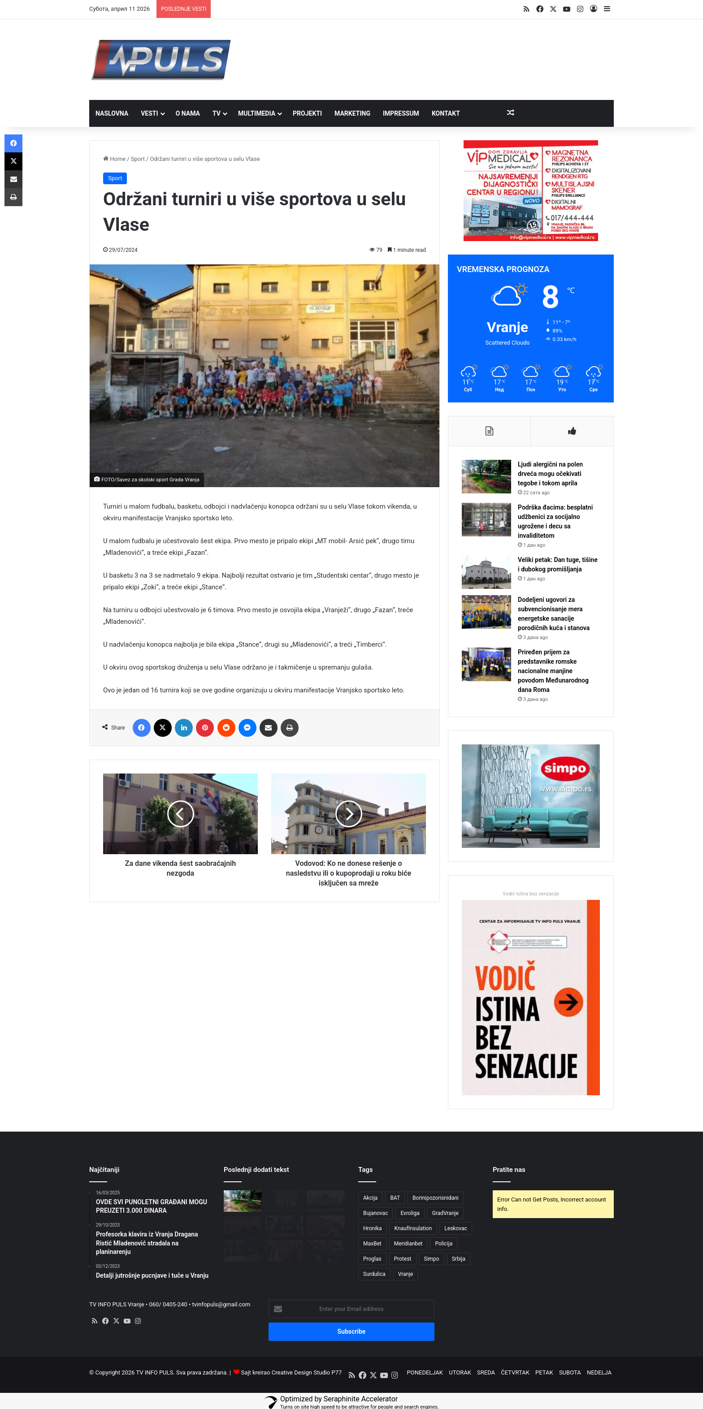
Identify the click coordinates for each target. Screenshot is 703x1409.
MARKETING (352, 113)
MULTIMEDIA (256, 113)
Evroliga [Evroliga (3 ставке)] (409, 1213)
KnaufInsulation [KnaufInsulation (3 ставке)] (413, 1228)
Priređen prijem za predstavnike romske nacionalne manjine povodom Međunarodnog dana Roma (553, 670)
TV (217, 113)
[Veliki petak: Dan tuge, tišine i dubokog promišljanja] (486, 572)
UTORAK (460, 1372)
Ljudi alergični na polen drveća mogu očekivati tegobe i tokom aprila (550, 474)
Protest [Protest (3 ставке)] (403, 1259)
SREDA (486, 1372)
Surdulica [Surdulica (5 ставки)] (374, 1274)
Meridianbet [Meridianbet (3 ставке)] (408, 1243)
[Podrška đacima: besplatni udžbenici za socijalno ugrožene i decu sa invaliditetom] (486, 519)
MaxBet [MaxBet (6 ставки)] (372, 1243)
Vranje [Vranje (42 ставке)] (405, 1274)
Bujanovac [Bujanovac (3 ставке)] (375, 1213)
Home (114, 159)
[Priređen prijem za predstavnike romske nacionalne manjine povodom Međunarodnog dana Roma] (486, 664)
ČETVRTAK (515, 1372)
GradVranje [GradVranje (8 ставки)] (445, 1213)
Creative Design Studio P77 (307, 1372)
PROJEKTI (307, 113)
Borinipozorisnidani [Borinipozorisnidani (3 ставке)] (435, 1198)
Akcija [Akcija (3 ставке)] (370, 1198)
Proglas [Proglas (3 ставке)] (372, 1259)
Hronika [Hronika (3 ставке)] (372, 1228)
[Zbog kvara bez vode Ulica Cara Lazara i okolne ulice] (284, 1251)
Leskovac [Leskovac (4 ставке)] (455, 1228)
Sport (138, 159)
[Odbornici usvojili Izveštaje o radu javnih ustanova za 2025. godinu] (326, 1251)
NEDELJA (599, 1372)
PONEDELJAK (425, 1372)
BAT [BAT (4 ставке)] (395, 1198)
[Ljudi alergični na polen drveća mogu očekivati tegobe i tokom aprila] (486, 476)
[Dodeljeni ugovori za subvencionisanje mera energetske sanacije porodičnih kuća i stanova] (486, 612)
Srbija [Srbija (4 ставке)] (458, 1259)
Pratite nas (509, 1170)
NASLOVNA (111, 113)
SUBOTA (570, 1372)
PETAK (544, 1372)
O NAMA (188, 113)
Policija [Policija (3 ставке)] (443, 1243)
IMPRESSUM (401, 113)
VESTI (149, 113)
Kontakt (446, 113)
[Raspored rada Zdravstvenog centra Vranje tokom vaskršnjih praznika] (326, 1226)
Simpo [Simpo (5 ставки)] (431, 1259)
